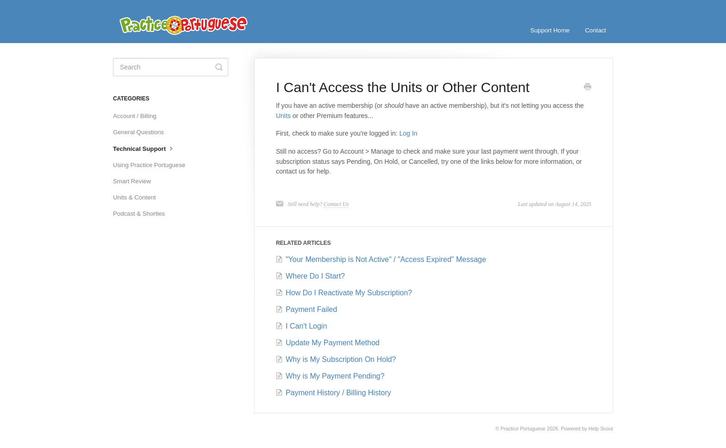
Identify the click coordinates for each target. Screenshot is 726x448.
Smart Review (132, 181)
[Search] (170, 67)
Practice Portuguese (523, 428)
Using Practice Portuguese (149, 165)
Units (283, 115)
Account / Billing (134, 115)
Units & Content (134, 197)
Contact (595, 30)
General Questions (138, 132)
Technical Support (144, 148)
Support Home (550, 30)
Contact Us (336, 204)
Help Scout (600, 428)
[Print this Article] (587, 88)
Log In (408, 133)
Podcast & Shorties (139, 213)
